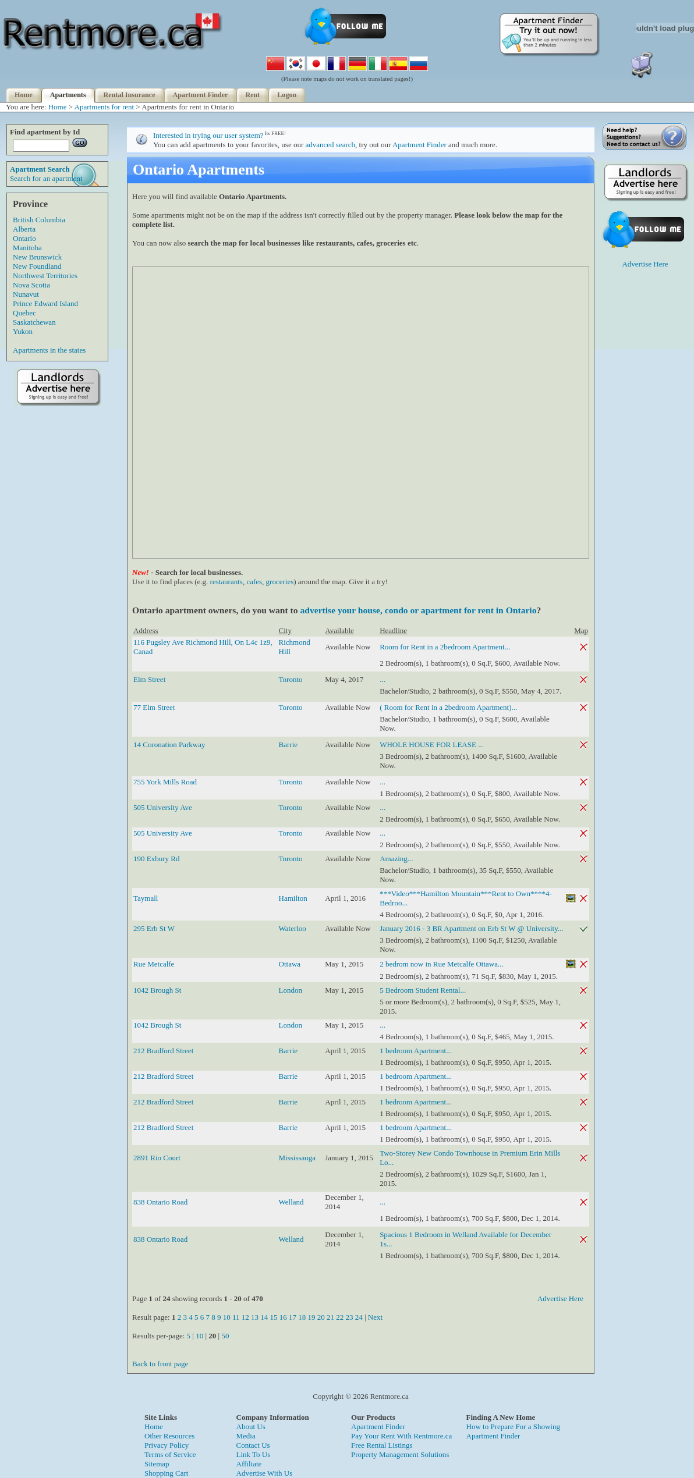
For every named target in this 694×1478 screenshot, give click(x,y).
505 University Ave (162, 807)
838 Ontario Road (160, 1202)
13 (255, 1317)
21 (330, 1317)
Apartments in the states (49, 350)
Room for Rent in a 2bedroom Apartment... (445, 646)
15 (273, 1317)
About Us (250, 1426)
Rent (252, 95)
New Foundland (37, 266)
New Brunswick (37, 257)
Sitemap (156, 1463)
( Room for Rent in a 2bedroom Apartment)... (448, 707)
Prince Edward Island (45, 303)
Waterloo (292, 928)
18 (302, 1317)
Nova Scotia (31, 284)
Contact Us (253, 1445)
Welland (291, 1202)
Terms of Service (170, 1454)
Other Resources (169, 1435)
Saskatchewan (34, 322)
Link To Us (253, 1454)
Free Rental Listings (381, 1445)
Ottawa (290, 964)
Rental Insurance (129, 95)
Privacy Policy (166, 1445)
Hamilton (293, 898)
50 (225, 1335)
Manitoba (27, 247)
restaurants (226, 581)
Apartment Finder (200, 95)
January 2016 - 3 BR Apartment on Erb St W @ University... (471, 928)
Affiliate (249, 1463)
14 (264, 1317)
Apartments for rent (104, 106)
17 (292, 1317)
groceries (280, 581)
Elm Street (149, 679)
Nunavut (26, 294)
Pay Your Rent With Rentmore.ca (401, 1435)
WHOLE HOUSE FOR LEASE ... (432, 744)
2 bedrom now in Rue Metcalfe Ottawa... (442, 964)
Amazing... (396, 858)
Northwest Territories (45, 275)
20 (321, 1317)
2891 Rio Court (156, 1157)
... (382, 679)
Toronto (291, 679)
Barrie (288, 744)
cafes (254, 581)
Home (24, 95)
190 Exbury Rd (156, 858)
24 (359, 1317)
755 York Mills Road (165, 781)
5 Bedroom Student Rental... (423, 990)
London (290, 990)
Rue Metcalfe (153, 964)
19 (311, 1317)
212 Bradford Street (163, 1050)
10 (227, 1317)
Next (375, 1317)
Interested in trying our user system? (208, 135)
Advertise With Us (264, 1473)
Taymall (145, 898)
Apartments (68, 95)
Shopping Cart (166, 1473)
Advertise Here (560, 1298)
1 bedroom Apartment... (416, 1050)
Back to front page (160, 1363)
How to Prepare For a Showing (513, 1426)
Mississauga (297, 1157)
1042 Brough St (157, 990)
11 (236, 1317)
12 (245, 1317)
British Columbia (39, 219)
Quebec (24, 312)
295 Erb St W (154, 928)
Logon (286, 95)
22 (340, 1317)
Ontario (24, 238)
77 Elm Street (154, 707)
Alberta (24, 229)
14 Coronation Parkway (169, 744)
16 (283, 1317)
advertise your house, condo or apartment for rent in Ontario (418, 610)
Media (246, 1435)
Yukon (23, 331)
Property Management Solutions (400, 1454)
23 (349, 1317)
